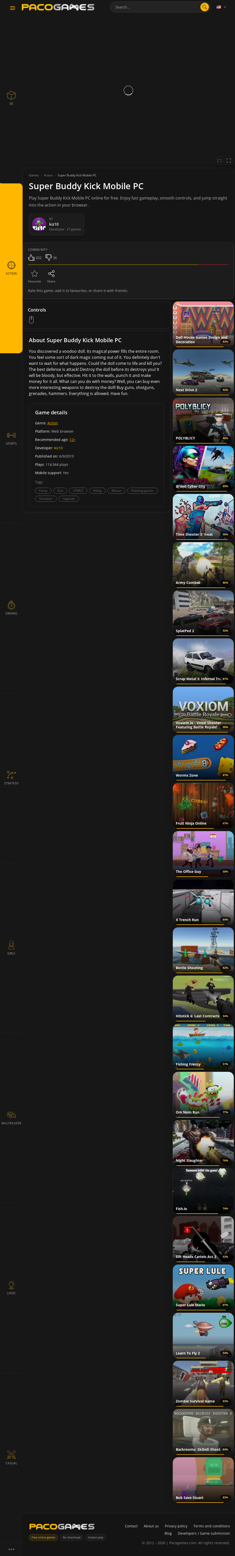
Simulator (46, 498)
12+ (72, 439)
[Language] (221, 7)
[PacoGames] (62, 1527)
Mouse (116, 490)
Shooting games (142, 490)
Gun (60, 490)
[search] (204, 7)
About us (151, 1526)
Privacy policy (176, 1526)
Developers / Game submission (204, 1533)
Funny (43, 490)
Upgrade (69, 498)
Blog (168, 1533)
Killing (97, 490)
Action (52, 423)
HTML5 (78, 490)
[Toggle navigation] (12, 8)
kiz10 (58, 447)
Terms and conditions (211, 1526)
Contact (131, 1526)
